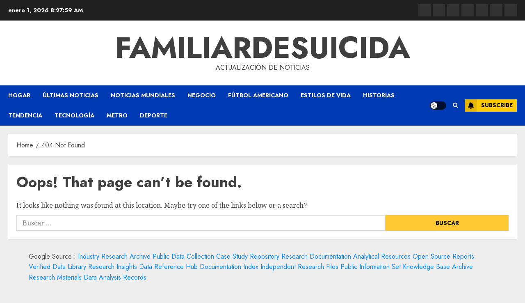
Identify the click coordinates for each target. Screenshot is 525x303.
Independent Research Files (299, 266)
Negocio (201, 95)
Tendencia (25, 115)
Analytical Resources (382, 256)
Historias (379, 95)
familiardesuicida (262, 47)
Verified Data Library (57, 266)
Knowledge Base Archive (438, 266)
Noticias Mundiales (143, 95)
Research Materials (55, 277)
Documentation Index (229, 266)
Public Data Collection (183, 256)
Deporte (153, 115)
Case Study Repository (247, 256)
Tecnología (74, 115)
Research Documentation (316, 256)
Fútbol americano (258, 95)
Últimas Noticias (70, 95)
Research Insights (112, 266)
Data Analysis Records (115, 277)
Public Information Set (370, 266)
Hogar (19, 95)
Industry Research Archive (114, 256)
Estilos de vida (326, 95)
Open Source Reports (443, 256)
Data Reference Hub (168, 266)
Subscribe (489, 105)
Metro (117, 115)
